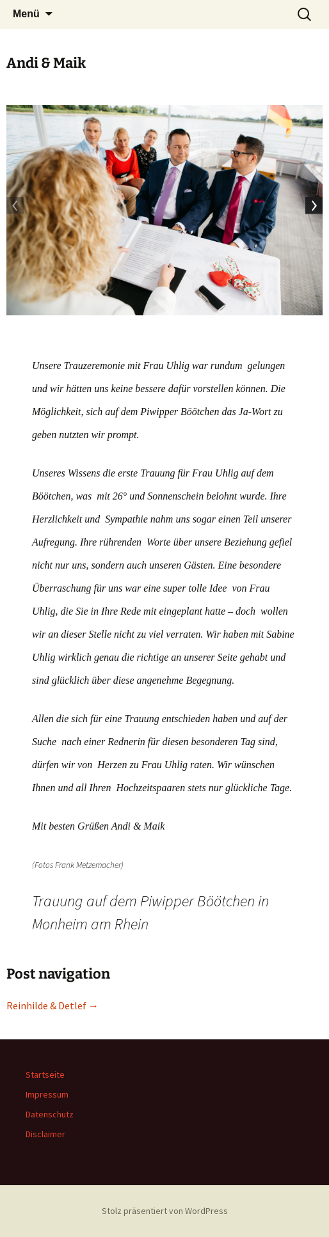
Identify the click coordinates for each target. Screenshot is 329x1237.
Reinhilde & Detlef (52, 1005)
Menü (26, 13)
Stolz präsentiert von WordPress (165, 1211)
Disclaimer (45, 1134)
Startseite (45, 1074)
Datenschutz (50, 1114)
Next (313, 206)
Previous (16, 206)
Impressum (47, 1094)
